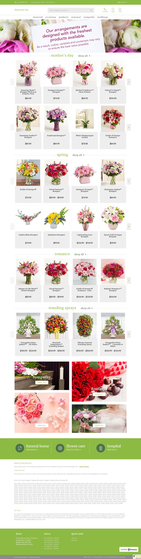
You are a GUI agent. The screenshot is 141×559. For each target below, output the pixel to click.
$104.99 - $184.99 (56, 350)
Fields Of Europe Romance (113, 136)
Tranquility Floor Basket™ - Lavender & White (113, 344)
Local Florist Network (111, 557)
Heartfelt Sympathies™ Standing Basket (56, 344)
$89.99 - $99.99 (56, 197)
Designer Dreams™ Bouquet (56, 91)
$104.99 (112, 98)
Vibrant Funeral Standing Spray (85, 343)
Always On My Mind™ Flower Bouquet (28, 290)
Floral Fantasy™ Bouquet (56, 190)
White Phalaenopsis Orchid (85, 136)
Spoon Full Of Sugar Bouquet (113, 236)
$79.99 (28, 243)
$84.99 (28, 98)
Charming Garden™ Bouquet (28, 136)
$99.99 (56, 243)
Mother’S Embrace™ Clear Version (85, 91)
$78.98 (85, 143)
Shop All (83, 55)
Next (129, 82)
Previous (12, 82)
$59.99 (113, 243)
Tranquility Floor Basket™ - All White (28, 343)
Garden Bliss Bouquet (28, 235)
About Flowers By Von (22, 463)
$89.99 (28, 296)
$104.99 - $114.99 (85, 243)
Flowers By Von (21, 10)
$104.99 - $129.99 (85, 296)
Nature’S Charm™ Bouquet (113, 91)
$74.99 (56, 98)
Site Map (122, 557)
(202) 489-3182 (22, 2)
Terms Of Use (88, 557)
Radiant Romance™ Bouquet (113, 290)
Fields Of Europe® (28, 189)
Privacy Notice (98, 557)
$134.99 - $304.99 (84, 350)
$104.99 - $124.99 (28, 350)
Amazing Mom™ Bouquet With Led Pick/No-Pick (28, 92)
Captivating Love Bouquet (84, 236)
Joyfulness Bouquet (56, 235)
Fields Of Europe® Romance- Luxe (84, 290)
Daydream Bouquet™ (56, 136)
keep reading (84, 466)
